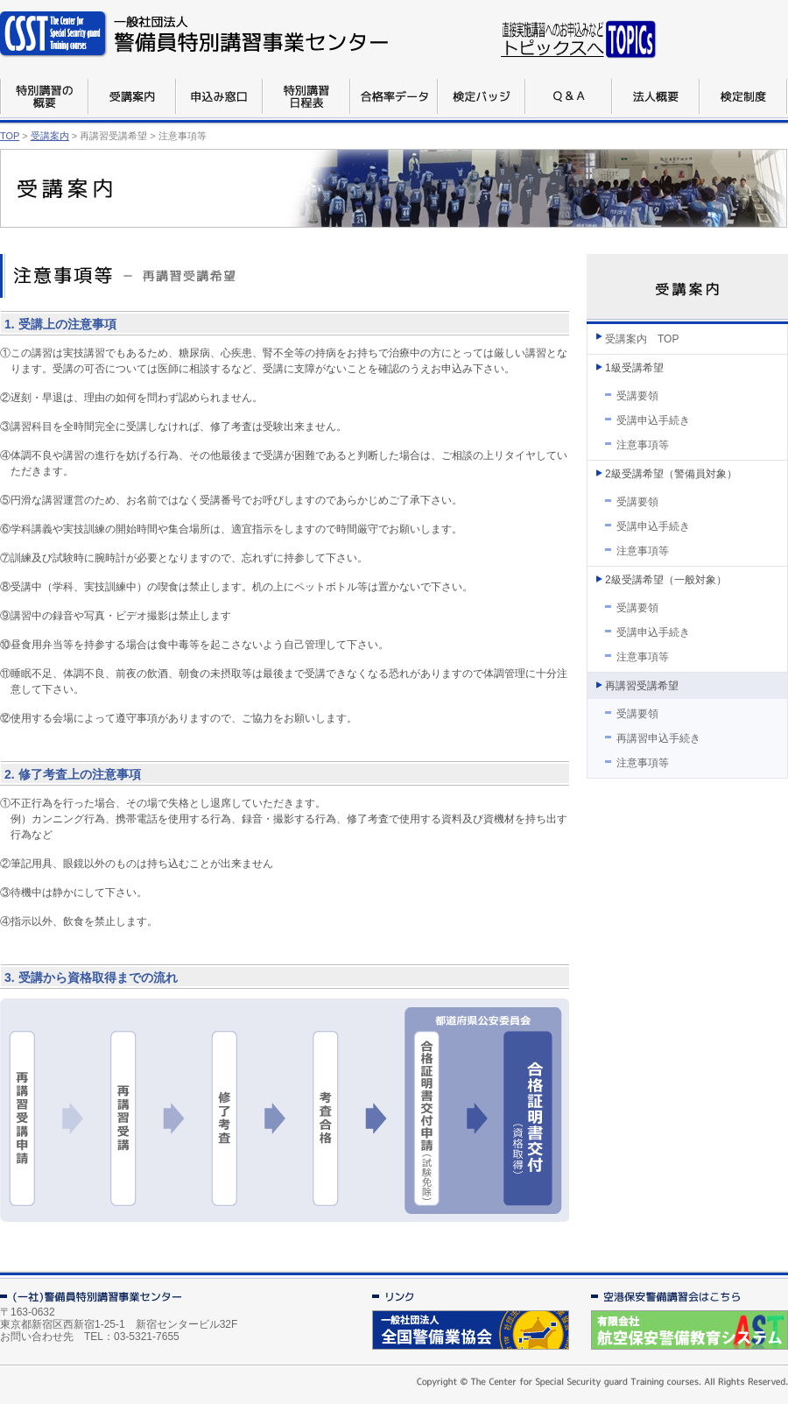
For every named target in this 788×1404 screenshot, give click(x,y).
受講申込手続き (653, 420)
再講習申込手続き (658, 738)
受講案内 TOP (642, 339)
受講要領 (637, 396)
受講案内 (50, 136)
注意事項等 (642, 445)
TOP (9, 136)
